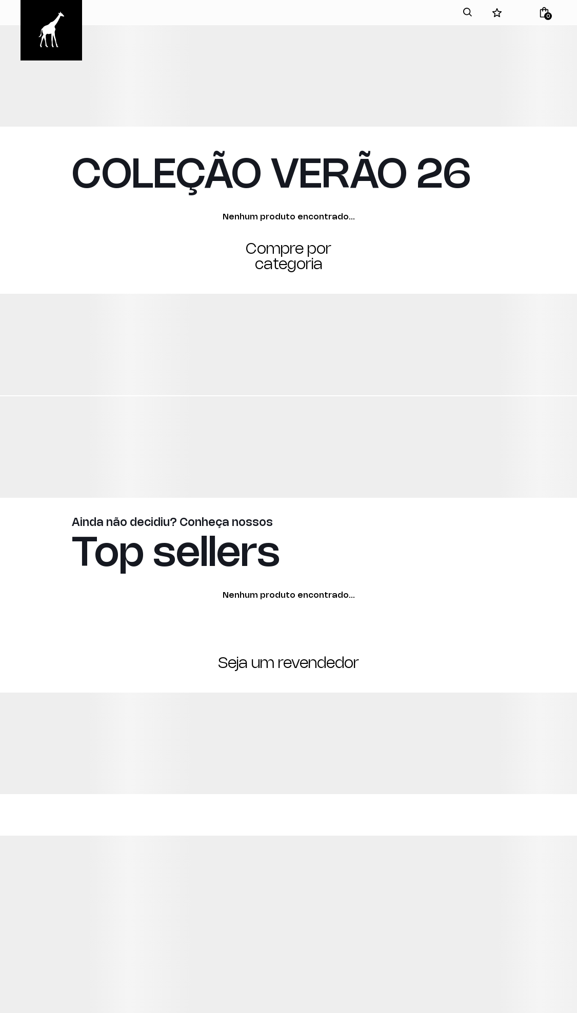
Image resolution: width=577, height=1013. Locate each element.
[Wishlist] (497, 12)
